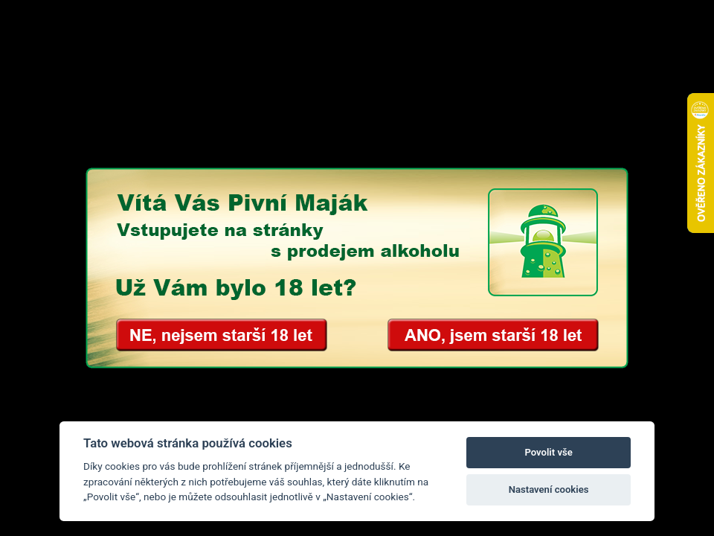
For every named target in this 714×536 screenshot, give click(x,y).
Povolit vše (548, 452)
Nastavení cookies (549, 489)
